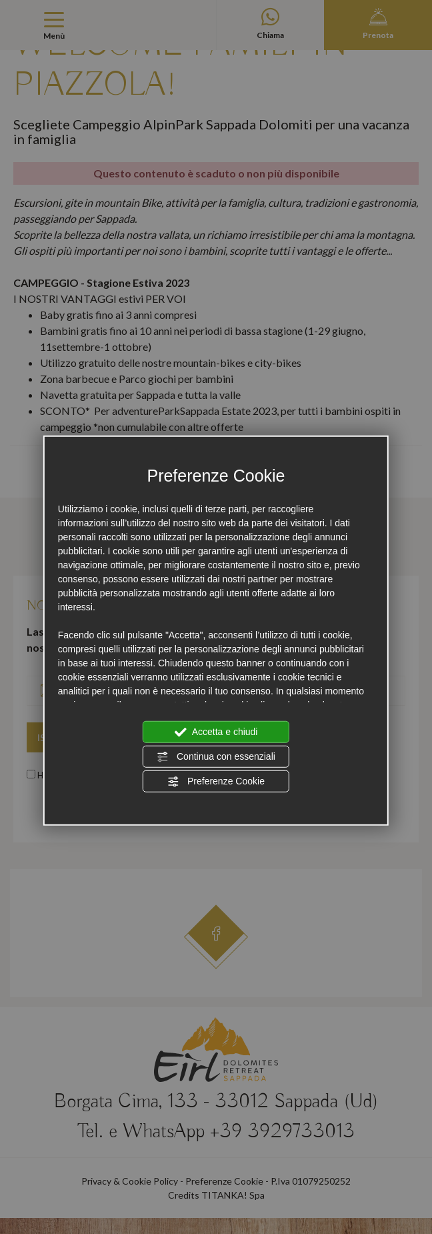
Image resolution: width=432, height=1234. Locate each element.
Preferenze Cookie (216, 781)
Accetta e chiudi (216, 732)
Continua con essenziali (216, 756)
